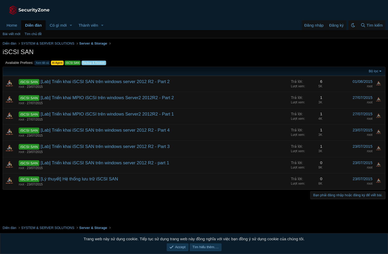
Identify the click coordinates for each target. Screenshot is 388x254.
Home (12, 25)
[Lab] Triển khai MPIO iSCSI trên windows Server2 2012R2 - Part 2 (107, 97)
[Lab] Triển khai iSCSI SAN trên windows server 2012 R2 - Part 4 (105, 130)
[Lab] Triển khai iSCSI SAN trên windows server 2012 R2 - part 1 (105, 162)
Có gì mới (58, 25)
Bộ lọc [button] (373, 71)
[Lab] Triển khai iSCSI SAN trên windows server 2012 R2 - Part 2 (105, 81)
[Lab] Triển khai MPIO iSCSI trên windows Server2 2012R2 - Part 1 (107, 114)
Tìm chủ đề (33, 34)
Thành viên (88, 25)
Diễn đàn (33, 25)
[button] (70, 25)
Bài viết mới (11, 34)
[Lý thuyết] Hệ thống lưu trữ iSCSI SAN (79, 178)
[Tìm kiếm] (371, 25)
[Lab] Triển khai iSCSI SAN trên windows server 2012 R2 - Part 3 (105, 146)
